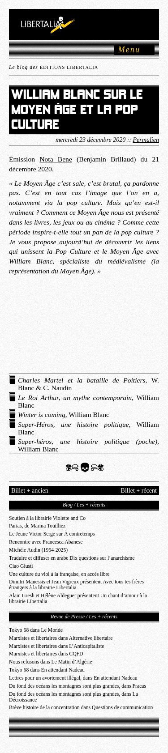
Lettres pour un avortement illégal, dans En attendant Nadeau (73, 678)
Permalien (146, 139)
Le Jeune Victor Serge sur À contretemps (52, 534)
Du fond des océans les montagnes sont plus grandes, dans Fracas (77, 686)
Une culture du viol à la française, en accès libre (59, 574)
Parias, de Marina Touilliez (37, 526)
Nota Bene (55, 159)
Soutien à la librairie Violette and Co (47, 518)
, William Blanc (88, 401)
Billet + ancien (29, 490)
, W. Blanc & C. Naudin (88, 383)
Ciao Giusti (21, 566)
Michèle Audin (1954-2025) (38, 550)
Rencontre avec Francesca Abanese (46, 542)
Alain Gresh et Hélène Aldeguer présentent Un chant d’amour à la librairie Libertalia (78, 598)
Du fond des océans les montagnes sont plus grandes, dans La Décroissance (73, 697)
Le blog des (53, 67)
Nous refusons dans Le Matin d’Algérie (50, 662)
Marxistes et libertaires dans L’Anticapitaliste (56, 646)
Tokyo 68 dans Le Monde (36, 630)
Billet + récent (139, 490)
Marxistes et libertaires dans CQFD (46, 654)
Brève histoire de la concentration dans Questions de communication (81, 707)
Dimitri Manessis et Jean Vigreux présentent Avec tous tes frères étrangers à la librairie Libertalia (76, 585)
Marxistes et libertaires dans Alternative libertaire (60, 638)
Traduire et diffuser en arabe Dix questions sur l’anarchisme (71, 558)
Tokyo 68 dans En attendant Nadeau (47, 670)
